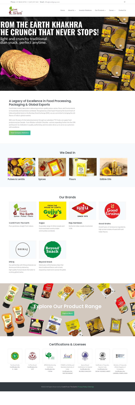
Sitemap (91, 387)
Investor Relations (85, 10)
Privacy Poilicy (82, 387)
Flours (72, 179)
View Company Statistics (20, 133)
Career (111, 10)
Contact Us (122, 10)
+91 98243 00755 (21, 2)
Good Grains (105, 224)
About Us (71, 10)
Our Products (99, 10)
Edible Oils (105, 179)
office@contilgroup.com (52, 2)
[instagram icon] (124, 2)
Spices (42, 179)
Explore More (67, 314)
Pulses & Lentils (16, 179)
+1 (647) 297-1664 (32, 2)
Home (63, 10)
